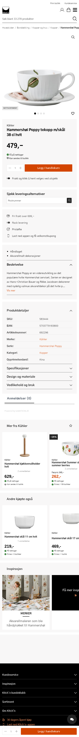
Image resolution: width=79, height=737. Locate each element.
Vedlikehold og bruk (21, 385)
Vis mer (11, 290)
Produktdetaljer (18, 310)
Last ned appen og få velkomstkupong (34, 236)
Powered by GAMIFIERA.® (16, 410)
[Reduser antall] (10, 168)
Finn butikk (55, 3)
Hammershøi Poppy (51, 346)
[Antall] (15, 168)
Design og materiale (21, 376)
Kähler (10, 125)
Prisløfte (17, 229)
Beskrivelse (15, 264)
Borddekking (23, 27)
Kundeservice (71, 3)
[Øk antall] (21, 168)
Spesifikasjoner (18, 368)
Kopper (54, 27)
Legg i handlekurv (48, 168)
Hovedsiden (8, 27)
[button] (72, 113)
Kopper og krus (40, 27)
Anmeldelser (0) (19, 398)
